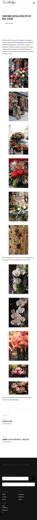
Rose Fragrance (5, 506)
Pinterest (21, 496)
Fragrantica (5, 511)
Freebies (4, 418)
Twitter (20, 499)
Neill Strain (20, 42)
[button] (33, 2)
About (4, 494)
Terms (4, 499)
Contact (4, 496)
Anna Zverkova (9, 23)
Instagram (21, 494)
